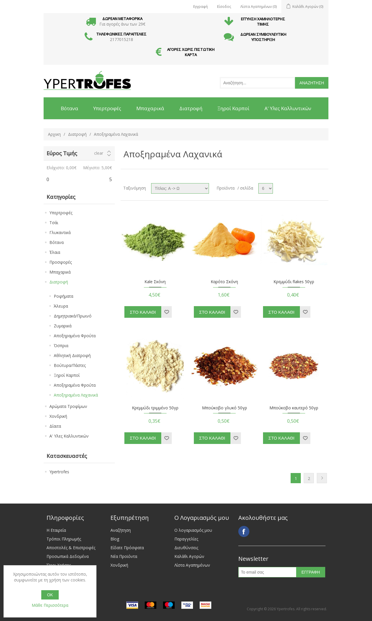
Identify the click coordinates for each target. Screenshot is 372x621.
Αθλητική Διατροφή (72, 355)
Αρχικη (54, 134)
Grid (313, 187)
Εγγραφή (200, 6)
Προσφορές (60, 262)
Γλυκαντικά (60, 232)
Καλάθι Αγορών (189, 556)
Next (322, 478)
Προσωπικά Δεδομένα (67, 556)
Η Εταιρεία (56, 530)
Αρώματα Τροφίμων (68, 406)
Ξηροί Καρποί (67, 375)
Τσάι (53, 222)
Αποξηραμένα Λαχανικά (76, 395)
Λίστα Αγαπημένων (192, 565)
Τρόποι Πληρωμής (63, 539)
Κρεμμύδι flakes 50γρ (293, 281)
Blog (114, 539)
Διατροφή (77, 134)
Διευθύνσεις (186, 547)
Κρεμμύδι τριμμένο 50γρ (155, 408)
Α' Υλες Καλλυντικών (69, 436)
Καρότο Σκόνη (224, 281)
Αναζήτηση (120, 530)
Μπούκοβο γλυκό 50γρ (224, 408)
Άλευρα (61, 306)
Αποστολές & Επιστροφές (70, 547)
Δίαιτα (55, 426)
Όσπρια (61, 345)
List (323, 187)
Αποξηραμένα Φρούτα (75, 335)
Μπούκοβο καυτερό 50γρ (293, 408)
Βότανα (56, 242)
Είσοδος (224, 6)
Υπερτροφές (60, 212)
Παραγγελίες (186, 539)
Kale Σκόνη (155, 281)
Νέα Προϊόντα (123, 556)
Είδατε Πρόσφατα (127, 547)
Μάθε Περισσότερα (50, 605)
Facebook (243, 531)
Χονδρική (58, 416)
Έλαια (54, 252)
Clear (98, 153)
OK (50, 595)
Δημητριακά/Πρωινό (73, 316)
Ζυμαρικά (62, 326)
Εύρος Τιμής (61, 153)
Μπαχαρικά (60, 272)
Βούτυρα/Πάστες (70, 365)
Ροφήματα (63, 296)
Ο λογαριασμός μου (193, 530)
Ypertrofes (59, 471)
